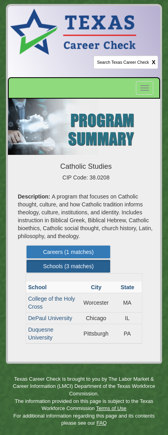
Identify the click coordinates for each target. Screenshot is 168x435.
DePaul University (50, 318)
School (38, 287)
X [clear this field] (153, 62)
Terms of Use (111, 408)
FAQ (101, 423)
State (128, 287)
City (97, 287)
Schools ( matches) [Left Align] (68, 266)
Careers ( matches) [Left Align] (68, 252)
